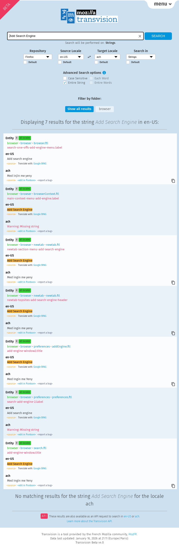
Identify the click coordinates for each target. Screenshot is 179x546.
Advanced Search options (82, 73)
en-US (127, 516)
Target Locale (107, 51)
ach (137, 516)
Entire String (76, 82)
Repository (38, 51)
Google (37, 163)
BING (43, 163)
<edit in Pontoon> (26, 180)
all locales (25, 138)
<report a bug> (45, 180)
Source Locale (70, 51)
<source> (12, 163)
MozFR (133, 534)
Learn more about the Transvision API (89, 521)
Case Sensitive (77, 78)
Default (32, 62)
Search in (141, 51)
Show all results (79, 109)
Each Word (102, 78)
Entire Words (103, 82)
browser (105, 109)
